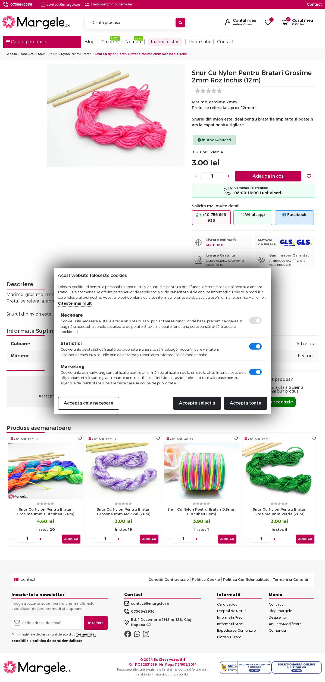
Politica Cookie (206, 579)
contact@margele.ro (60, 4)
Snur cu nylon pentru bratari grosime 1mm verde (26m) (280, 511)
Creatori (109, 41)
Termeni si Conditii (290, 579)
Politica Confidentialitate (246, 579)
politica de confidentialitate (57, 641)
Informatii (199, 41)
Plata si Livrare (229, 636)
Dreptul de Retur (231, 610)
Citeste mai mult (75, 303)
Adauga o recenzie (271, 402)
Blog (90, 41)
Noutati (133, 41)
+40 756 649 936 (211, 217)
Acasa (12, 54)
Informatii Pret (229, 617)
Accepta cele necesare (88, 403)
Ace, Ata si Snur (33, 54)
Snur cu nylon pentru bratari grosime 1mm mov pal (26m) (124, 511)
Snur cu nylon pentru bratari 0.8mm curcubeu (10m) (201, 511)
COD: (197, 152)
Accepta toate (245, 403)
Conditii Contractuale (168, 579)
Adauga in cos (268, 176)
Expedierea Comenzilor (237, 630)
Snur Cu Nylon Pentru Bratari (70, 54)
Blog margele (280, 610)
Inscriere (96, 622)
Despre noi (278, 617)
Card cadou (227, 604)
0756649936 (21, 4)
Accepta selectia (197, 403)
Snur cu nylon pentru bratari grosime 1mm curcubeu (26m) (45, 511)
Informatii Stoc (230, 623)
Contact (314, 4)
